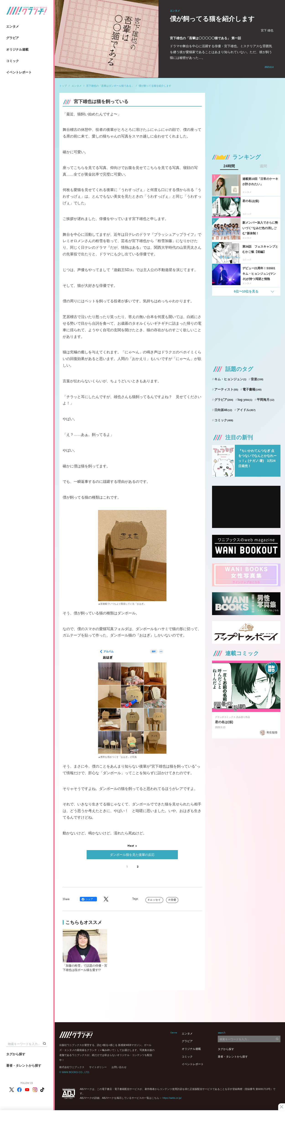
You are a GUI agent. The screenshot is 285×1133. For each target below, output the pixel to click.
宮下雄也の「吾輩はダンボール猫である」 (110, 85)
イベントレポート (19, 72)
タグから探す (15, 1054)
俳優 (173, 899)
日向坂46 (223, 410)
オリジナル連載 (17, 49)
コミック (12, 61)
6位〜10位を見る (246, 291)
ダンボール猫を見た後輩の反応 (132, 854)
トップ (63, 85)
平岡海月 (265, 399)
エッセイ (155, 899)
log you (245, 399)
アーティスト (226, 389)
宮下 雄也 (267, 30)
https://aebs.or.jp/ (171, 1098)
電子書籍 (252, 389)
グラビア (12, 38)
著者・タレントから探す (23, 1065)
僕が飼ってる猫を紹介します (155, 85)
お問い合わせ (119, 1067)
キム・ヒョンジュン (230, 379)
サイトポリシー (98, 1067)
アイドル (246, 410)
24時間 (229, 166)
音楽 (257, 379)
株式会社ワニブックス (71, 1067)
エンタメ (12, 26)
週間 (263, 166)
